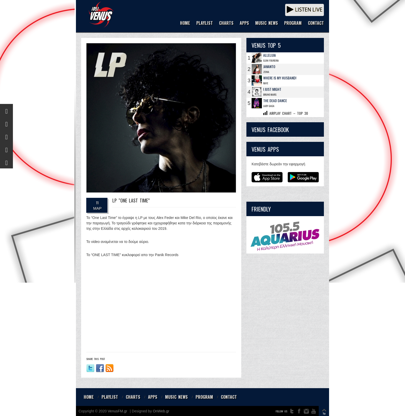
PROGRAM (293, 23)
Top (324, 413)
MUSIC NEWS (266, 23)
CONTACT (316, 23)
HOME (185, 23)
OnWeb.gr (161, 411)
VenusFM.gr (117, 411)
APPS (244, 23)
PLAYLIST (204, 23)
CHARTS (226, 23)
